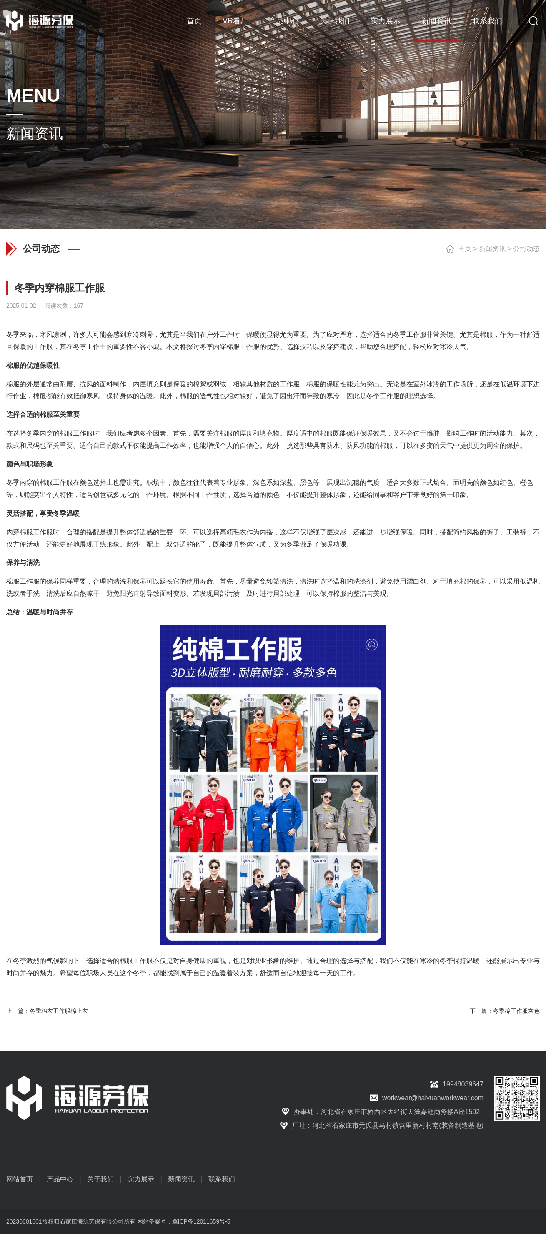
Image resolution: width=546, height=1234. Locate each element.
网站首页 (19, 1179)
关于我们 (335, 21)
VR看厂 (235, 21)
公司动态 (526, 248)
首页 (194, 21)
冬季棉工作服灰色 (516, 1011)
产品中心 (284, 21)
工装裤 (516, 532)
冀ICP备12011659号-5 (201, 1221)
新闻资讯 (436, 21)
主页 (464, 248)
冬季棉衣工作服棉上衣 (59, 1011)
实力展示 (386, 21)
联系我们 (487, 21)
